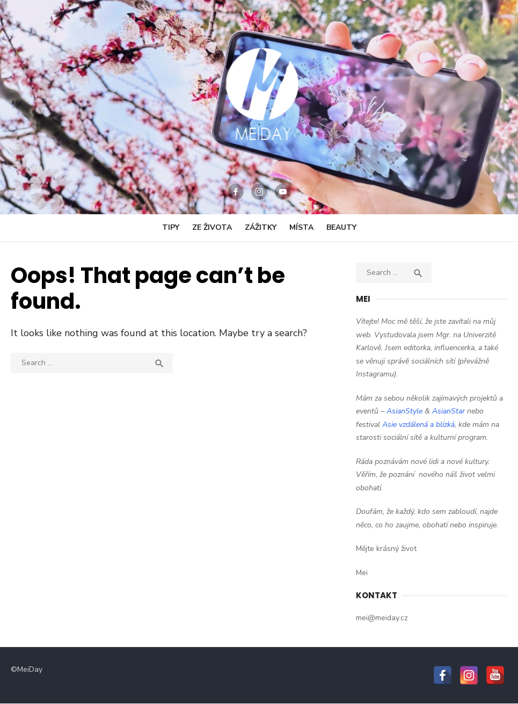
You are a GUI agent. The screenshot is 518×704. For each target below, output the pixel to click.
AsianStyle (404, 411)
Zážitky (260, 227)
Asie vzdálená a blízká (418, 424)
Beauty (341, 227)
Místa (301, 227)
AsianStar (448, 411)
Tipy (170, 227)
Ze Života (212, 227)
